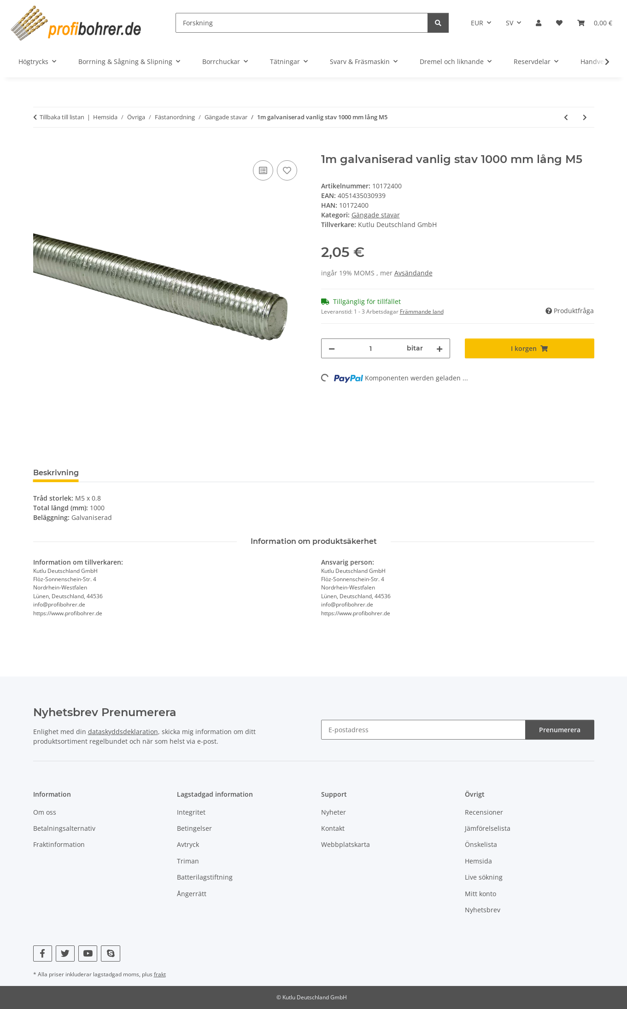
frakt (160, 974)
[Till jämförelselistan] (263, 170)
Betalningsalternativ (64, 828)
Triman (188, 861)
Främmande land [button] (422, 311)
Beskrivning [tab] (56, 472)
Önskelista (481, 844)
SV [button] (509, 22)
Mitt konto (480, 893)
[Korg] (595, 23)
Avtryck (188, 844)
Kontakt (333, 828)
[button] (538, 23)
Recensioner (484, 812)
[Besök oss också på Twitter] (65, 953)
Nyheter (333, 812)
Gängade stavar (376, 214)
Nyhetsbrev (482, 909)
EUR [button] (477, 22)
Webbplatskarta (345, 844)
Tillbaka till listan (62, 117)
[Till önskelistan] (287, 170)
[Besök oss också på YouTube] (87, 953)
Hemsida (478, 861)
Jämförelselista (487, 828)
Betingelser (194, 828)
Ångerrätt (191, 893)
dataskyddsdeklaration (123, 731)
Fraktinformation (59, 844)
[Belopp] (371, 348)
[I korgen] (40, 148)
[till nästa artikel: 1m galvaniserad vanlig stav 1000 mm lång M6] (584, 117)
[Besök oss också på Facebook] (42, 953)
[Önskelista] (559, 23)
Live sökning (484, 877)
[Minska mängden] (332, 348)
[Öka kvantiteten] (439, 348)
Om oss (44, 812)
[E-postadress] (423, 730)
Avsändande (413, 272)
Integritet (191, 812)
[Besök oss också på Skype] (110, 953)
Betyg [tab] (105, 472)
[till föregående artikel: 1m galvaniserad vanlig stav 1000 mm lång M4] (566, 117)
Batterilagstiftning (205, 877)
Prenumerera (559, 729)
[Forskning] (302, 23)
